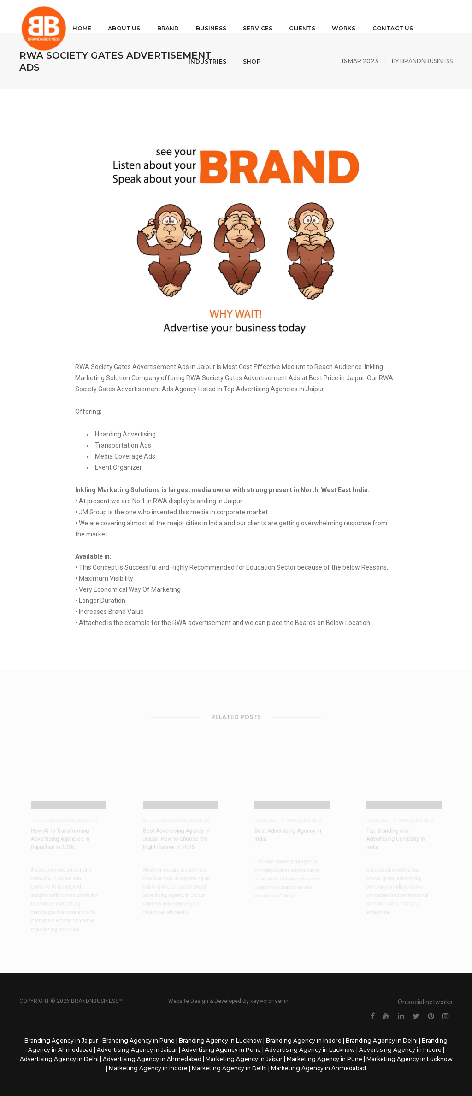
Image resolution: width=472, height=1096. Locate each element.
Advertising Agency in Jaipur (137, 1049)
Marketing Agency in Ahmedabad (318, 1068)
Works (347, 16)
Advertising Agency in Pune (221, 1049)
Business (214, 16)
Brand (171, 16)
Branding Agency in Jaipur (61, 1040)
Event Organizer (118, 467)
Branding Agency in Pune (138, 1040)
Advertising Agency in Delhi (59, 1058)
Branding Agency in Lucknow (220, 1040)
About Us (127, 16)
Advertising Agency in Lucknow (310, 1049)
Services (260, 16)
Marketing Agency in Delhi (229, 1068)
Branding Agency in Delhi (382, 1040)
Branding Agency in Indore (304, 1040)
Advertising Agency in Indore (400, 1049)
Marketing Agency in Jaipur (244, 1058)
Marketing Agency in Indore (148, 1068)
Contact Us (395, 16)
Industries (211, 49)
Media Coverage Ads (124, 456)
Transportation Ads (122, 445)
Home (85, 16)
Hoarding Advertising (125, 434)
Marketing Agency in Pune (324, 1058)
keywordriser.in (269, 1001)
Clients (305, 16)
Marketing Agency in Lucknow (409, 1058)
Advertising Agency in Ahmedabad (152, 1058)
